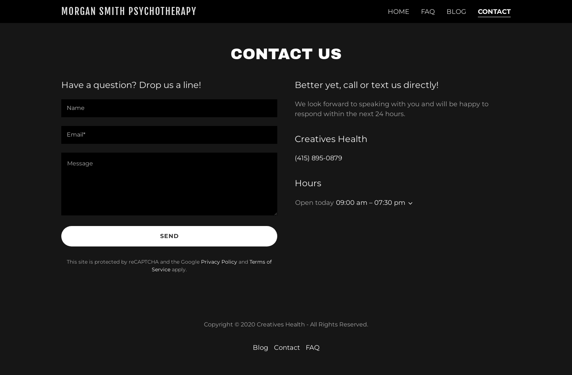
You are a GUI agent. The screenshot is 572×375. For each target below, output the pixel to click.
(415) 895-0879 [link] (318, 158)
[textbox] (169, 108)
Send (169, 236)
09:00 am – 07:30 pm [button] (370, 203)
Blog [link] (456, 12)
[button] (409, 203)
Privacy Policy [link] (219, 262)
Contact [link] (494, 12)
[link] (129, 13)
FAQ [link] (428, 12)
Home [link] (398, 12)
